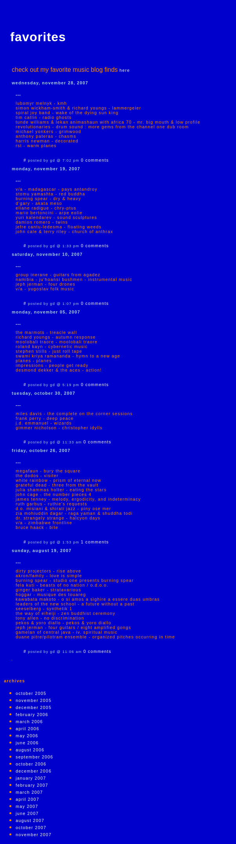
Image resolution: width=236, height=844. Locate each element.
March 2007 (29, 792)
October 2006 (31, 764)
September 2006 (34, 757)
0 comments (95, 160)
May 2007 (27, 806)
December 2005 (33, 707)
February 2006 (32, 714)
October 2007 (31, 827)
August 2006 (30, 749)
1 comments (95, 542)
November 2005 (33, 700)
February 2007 (32, 785)
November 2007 (33, 834)
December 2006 (33, 771)
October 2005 (31, 693)
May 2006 (27, 735)
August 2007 (30, 820)
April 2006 (27, 728)
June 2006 (27, 742)
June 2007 (27, 813)
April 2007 (27, 799)
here (125, 70)
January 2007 (31, 778)
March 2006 (29, 721)
